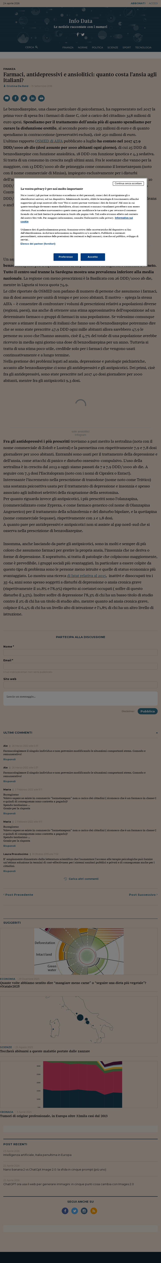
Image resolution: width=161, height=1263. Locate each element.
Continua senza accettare (128, 183)
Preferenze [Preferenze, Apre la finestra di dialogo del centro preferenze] (66, 256)
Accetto (93, 256)
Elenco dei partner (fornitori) (38, 244)
